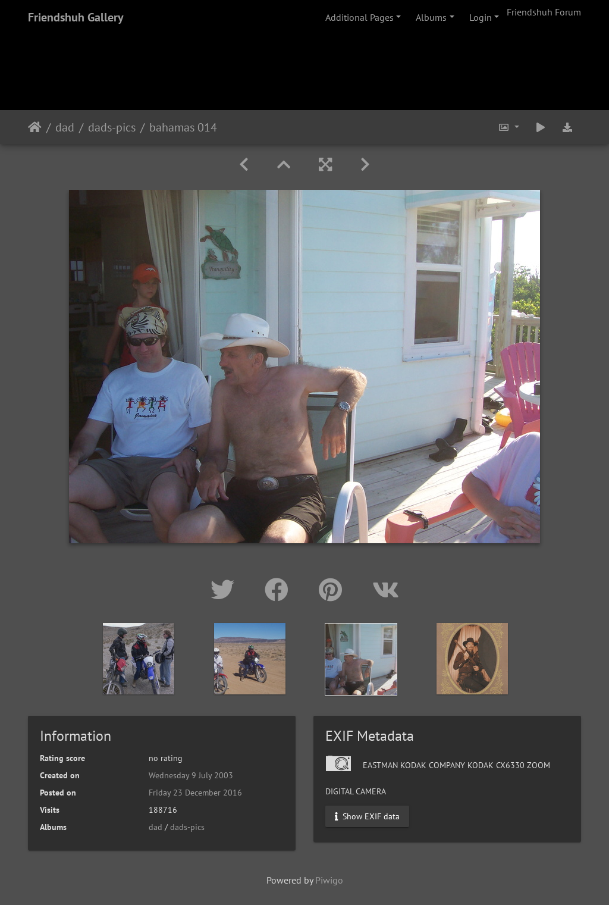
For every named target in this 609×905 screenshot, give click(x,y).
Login (480, 17)
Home (35, 127)
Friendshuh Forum (544, 12)
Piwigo (329, 880)
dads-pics (112, 127)
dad (64, 127)
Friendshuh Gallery (76, 17)
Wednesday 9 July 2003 (191, 775)
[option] (138, 658)
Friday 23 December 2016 (195, 792)
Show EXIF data (367, 816)
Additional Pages (359, 17)
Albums (431, 17)
